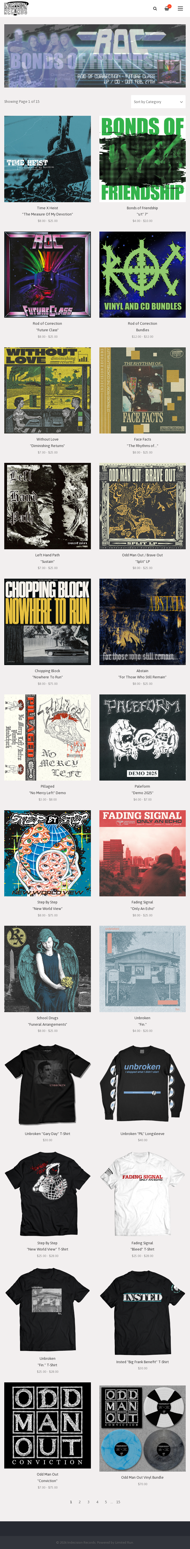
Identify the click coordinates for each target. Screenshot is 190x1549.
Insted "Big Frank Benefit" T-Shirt (142, 1362)
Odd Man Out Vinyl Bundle (142, 1477)
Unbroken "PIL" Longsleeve (143, 1134)
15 (118, 1502)
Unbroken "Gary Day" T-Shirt (47, 1134)
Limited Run (124, 1542)
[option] (95, 56)
